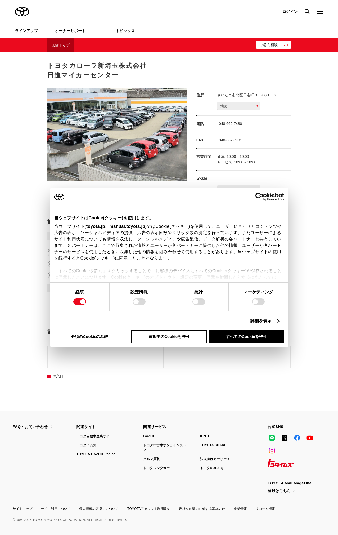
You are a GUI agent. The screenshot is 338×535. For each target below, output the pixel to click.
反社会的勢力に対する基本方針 (202, 509)
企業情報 (240, 509)
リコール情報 (265, 509)
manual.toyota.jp (127, 226)
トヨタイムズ (86, 445)
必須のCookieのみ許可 (91, 336)
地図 (239, 106)
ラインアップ (26, 31)
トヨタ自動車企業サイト (94, 436)
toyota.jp (95, 226)
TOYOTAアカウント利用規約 (148, 509)
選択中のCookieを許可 (169, 336)
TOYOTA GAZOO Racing (96, 454)
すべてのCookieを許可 (246, 336)
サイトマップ (23, 509)
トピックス (125, 31)
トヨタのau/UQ (211, 468)
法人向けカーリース (215, 459)
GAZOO (149, 436)
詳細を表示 (261, 321)
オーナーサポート (70, 31)
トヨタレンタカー (156, 468)
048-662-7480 (230, 124)
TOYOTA (22, 11)
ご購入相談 (268, 45)
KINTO (205, 436)
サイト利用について (56, 509)
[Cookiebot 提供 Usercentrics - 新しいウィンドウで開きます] (261, 197)
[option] (117, 134)
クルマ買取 (151, 459)
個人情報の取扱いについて (99, 509)
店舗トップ (60, 45)
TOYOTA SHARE (213, 445)
